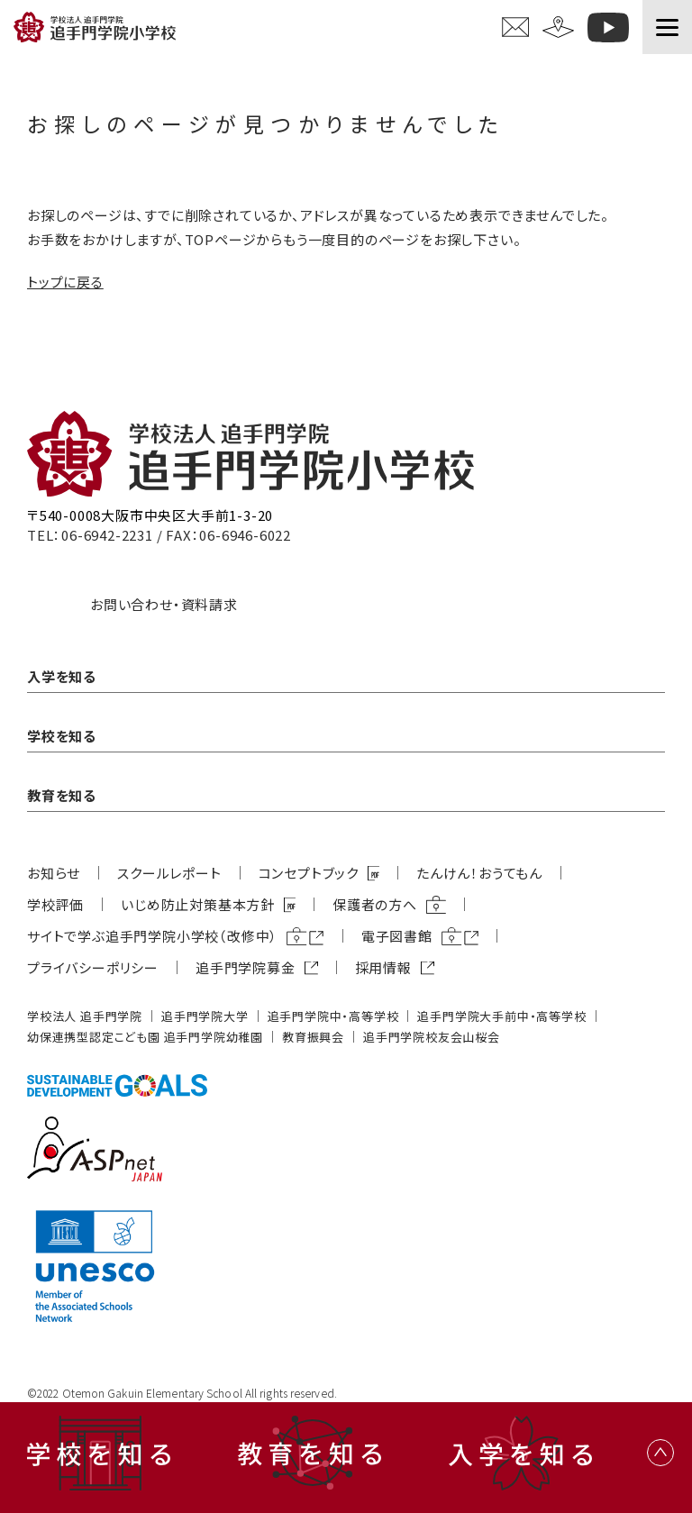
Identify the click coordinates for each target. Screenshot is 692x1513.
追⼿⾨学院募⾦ (246, 967)
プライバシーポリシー (93, 967)
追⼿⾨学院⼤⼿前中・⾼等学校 (501, 1016)
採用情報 (383, 967)
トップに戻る (65, 281)
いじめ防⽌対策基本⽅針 (198, 904)
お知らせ (53, 873)
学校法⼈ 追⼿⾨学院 (84, 1016)
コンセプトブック (309, 873)
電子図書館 (396, 936)
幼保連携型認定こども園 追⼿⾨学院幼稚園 (145, 1036)
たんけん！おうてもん (479, 873)
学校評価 (55, 904)
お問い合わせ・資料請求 (164, 604)
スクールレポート (169, 873)
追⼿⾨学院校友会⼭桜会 (431, 1036)
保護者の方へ (374, 904)
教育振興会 (313, 1036)
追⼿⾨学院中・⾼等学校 (333, 1016)
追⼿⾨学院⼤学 (205, 1016)
